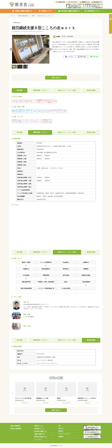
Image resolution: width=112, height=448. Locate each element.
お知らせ (60, 428)
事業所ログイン (86, 2)
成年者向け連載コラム (40, 431)
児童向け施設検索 (15, 425)
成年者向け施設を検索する (23, 15)
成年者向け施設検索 (15, 428)
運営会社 (60, 431)
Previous (11, 49)
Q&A (59, 425)
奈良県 (33, 15)
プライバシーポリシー (64, 433)
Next (50, 49)
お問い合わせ (61, 2)
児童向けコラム (38, 425)
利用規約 (60, 436)
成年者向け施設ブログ (40, 436)
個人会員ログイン (97, 2)
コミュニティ (73, 2)
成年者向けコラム (39, 428)
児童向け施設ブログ (39, 434)
